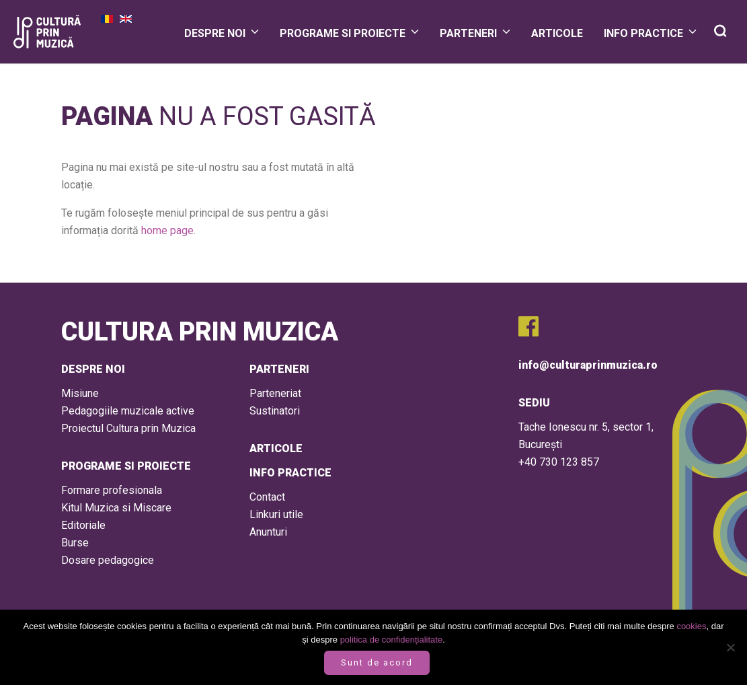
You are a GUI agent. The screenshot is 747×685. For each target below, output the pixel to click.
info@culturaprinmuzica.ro (588, 365)
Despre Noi (214, 33)
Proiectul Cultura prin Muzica (128, 428)
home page (167, 230)
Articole (557, 33)
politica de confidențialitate (391, 640)
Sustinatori (274, 410)
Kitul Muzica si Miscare (116, 507)
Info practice (643, 33)
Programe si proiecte (342, 33)
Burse (75, 542)
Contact (267, 497)
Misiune (80, 393)
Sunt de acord (377, 662)
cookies (691, 626)
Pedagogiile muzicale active (127, 410)
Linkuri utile (276, 514)
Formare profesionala (111, 490)
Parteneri (468, 33)
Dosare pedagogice (107, 560)
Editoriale (83, 525)
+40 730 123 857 (558, 462)
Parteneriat (275, 393)
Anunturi (268, 532)
